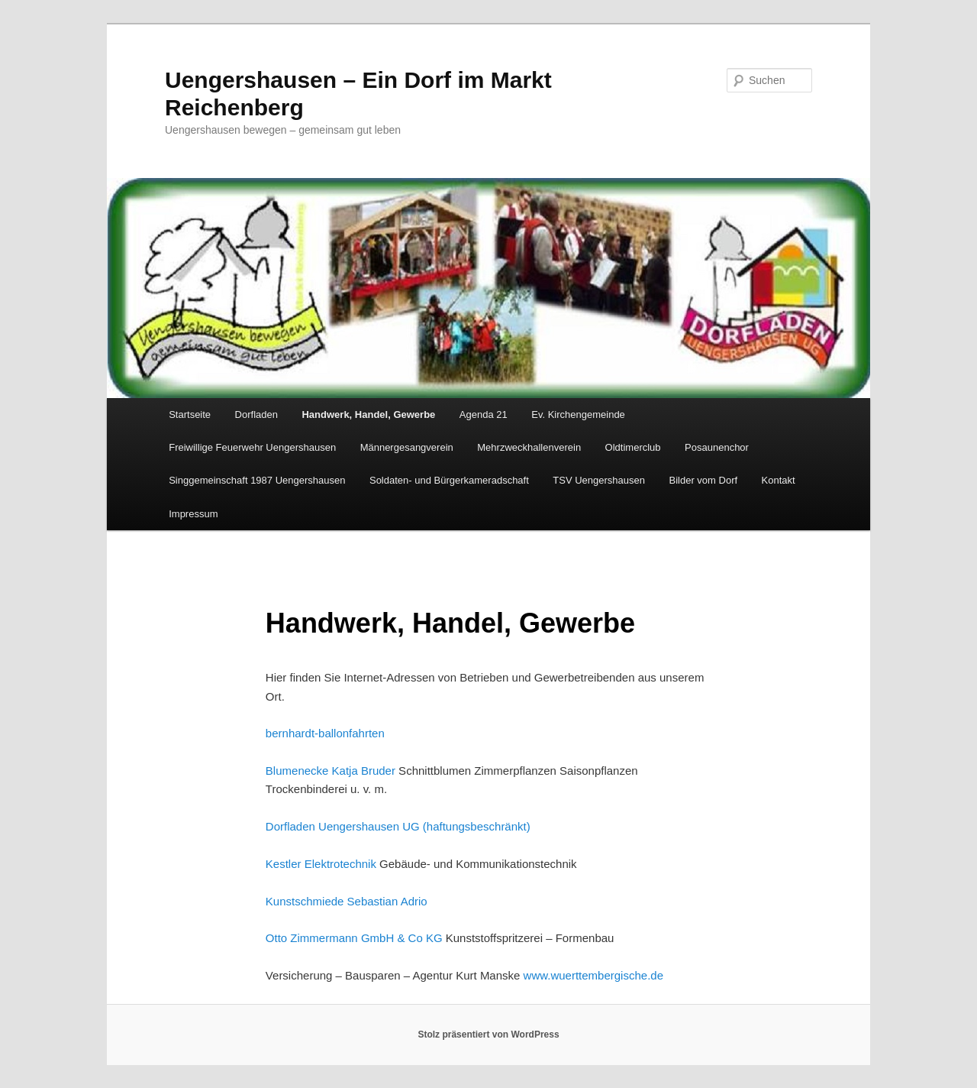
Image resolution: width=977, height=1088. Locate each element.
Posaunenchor (717, 447)
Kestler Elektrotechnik (321, 863)
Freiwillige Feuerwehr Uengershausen (252, 447)
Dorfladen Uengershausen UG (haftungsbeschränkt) (398, 826)
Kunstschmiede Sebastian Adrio (346, 901)
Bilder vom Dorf (703, 480)
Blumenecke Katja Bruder (330, 770)
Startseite (190, 414)
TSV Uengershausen (599, 480)
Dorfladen (256, 414)
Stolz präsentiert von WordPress (488, 1034)
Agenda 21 (483, 414)
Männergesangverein (406, 447)
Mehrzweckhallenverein (529, 447)
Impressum (193, 514)
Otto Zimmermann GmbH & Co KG (354, 937)
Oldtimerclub (633, 447)
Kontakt (778, 480)
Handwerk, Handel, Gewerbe (368, 414)
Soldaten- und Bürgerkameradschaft (449, 480)
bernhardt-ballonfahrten (325, 733)
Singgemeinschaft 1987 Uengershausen (257, 480)
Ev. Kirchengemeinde (578, 414)
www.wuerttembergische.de (593, 975)
